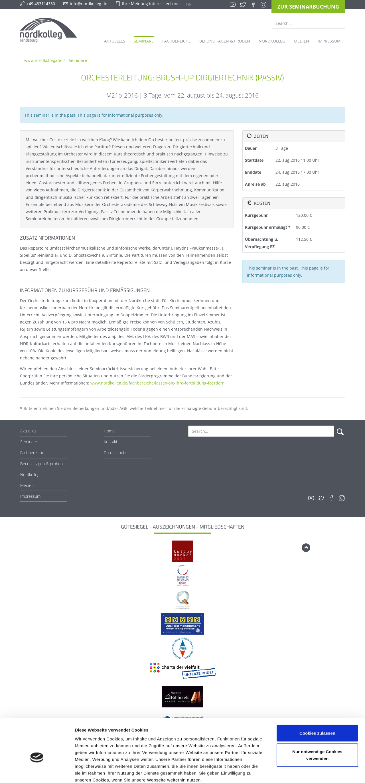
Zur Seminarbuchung (308, 6)
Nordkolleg (29, 474)
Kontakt (110, 441)
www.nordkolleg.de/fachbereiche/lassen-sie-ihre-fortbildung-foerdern (157, 383)
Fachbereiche (32, 452)
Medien (27, 485)
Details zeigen (303, 771)
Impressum (30, 496)
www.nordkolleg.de (42, 60)
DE (188, 4)
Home (109, 431)
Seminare (78, 60)
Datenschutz (115, 452)
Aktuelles (28, 431)
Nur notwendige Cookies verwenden (317, 724)
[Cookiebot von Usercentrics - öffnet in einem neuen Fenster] (37, 772)
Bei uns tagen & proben (41, 463)
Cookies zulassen (317, 701)
